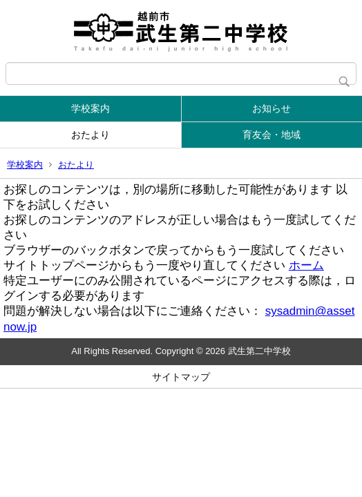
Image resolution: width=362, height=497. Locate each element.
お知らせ (271, 108)
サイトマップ (181, 376)
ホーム (306, 265)
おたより (90, 134)
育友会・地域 (271, 134)
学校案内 (90, 108)
